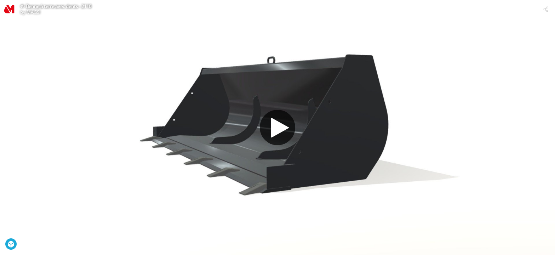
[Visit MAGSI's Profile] (9, 9)
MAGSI (34, 12)
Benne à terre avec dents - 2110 (58, 6)
